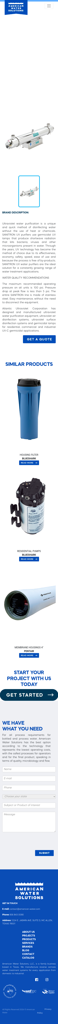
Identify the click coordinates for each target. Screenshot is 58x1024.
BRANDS (27, 947)
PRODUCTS (29, 939)
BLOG (25, 950)
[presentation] (32, 843)
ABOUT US (28, 932)
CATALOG (28, 958)
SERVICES (28, 943)
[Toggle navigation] (49, 6)
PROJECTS (28, 936)
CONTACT (28, 954)
